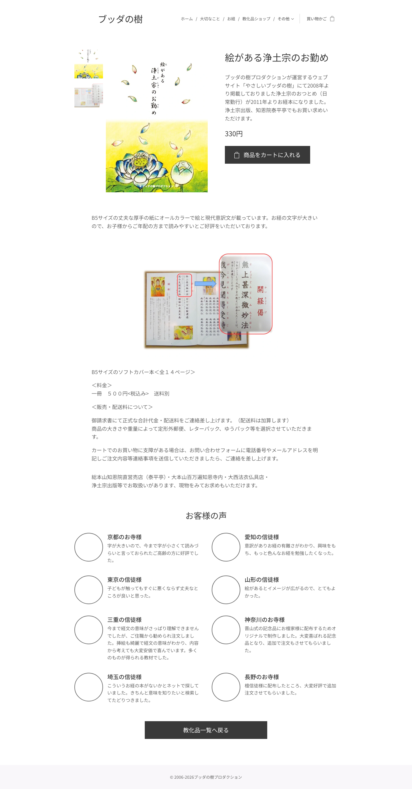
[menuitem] (188, 18)
